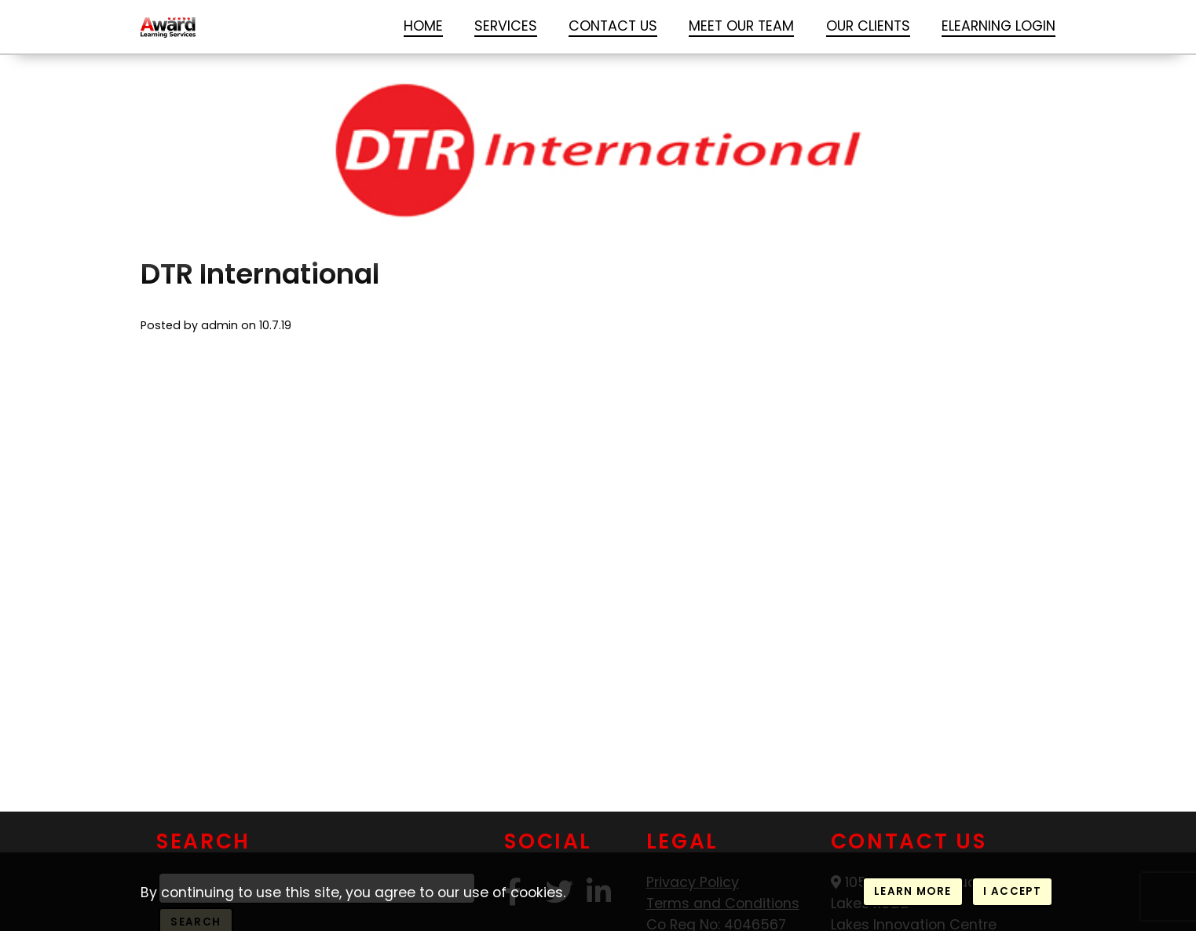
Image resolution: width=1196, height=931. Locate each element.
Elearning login (998, 25)
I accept (1012, 891)
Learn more (912, 891)
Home (423, 25)
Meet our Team (741, 25)
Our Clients (868, 25)
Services (505, 25)
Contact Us (613, 25)
